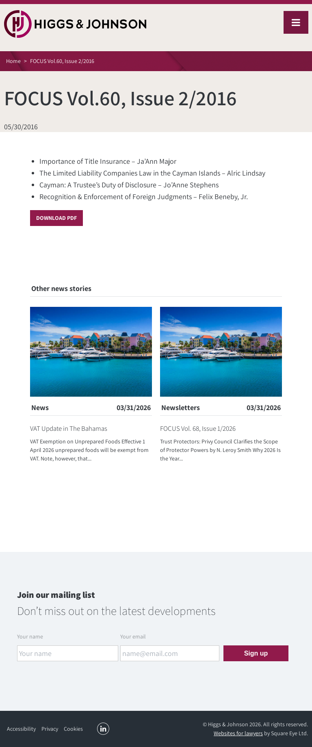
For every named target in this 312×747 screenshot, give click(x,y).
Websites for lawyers (238, 733)
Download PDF (56, 217)
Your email (133, 636)
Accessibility (21, 728)
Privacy (49, 728)
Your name (30, 636)
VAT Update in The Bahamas (68, 428)
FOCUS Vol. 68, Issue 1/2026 (198, 428)
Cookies (73, 728)
